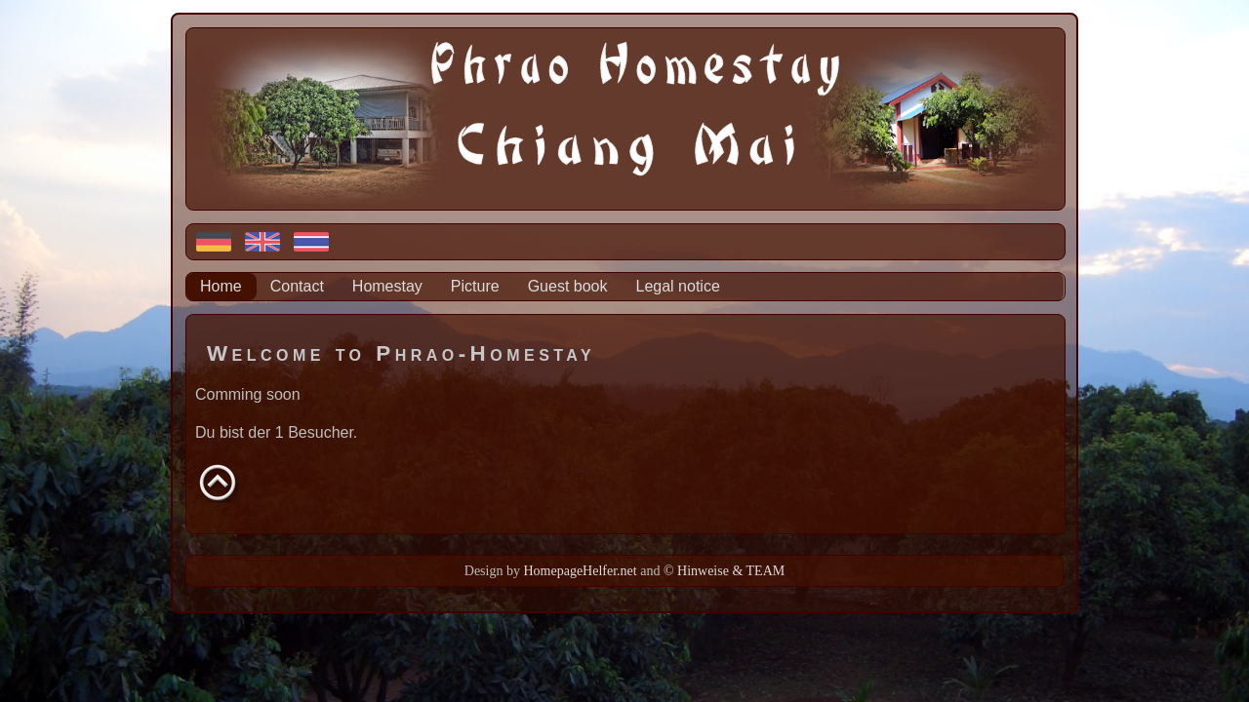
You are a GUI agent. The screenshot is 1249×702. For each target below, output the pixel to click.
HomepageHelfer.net (579, 571)
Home (221, 286)
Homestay (387, 286)
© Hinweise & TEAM (724, 571)
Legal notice (677, 286)
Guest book (568, 286)
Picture (475, 286)
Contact (297, 286)
